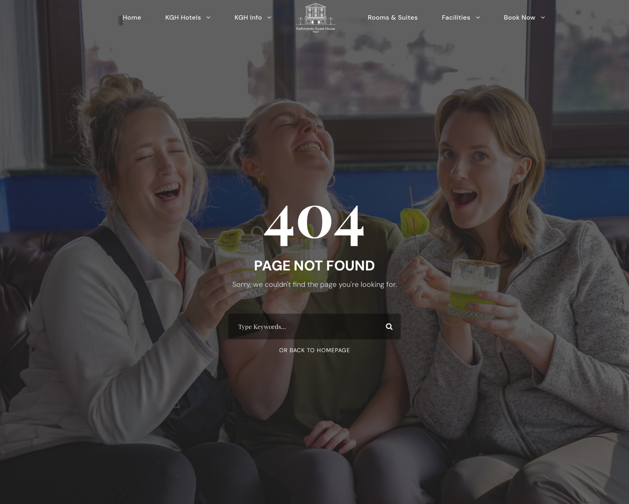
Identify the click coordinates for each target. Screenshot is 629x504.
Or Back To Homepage (314, 350)
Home (132, 17)
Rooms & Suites (393, 17)
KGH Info (248, 17)
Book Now (520, 17)
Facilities (456, 17)
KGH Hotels (183, 17)
